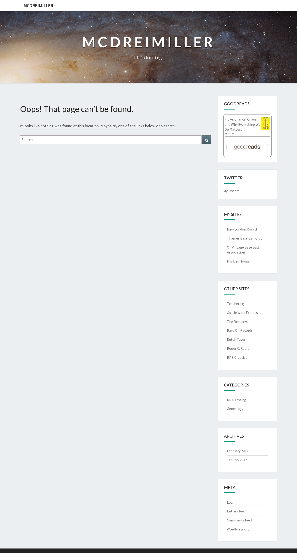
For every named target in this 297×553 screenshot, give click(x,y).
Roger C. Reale (238, 348)
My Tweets (231, 191)
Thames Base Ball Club (244, 238)
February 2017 (237, 451)
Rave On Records (240, 330)
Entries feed (236, 511)
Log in (231, 502)
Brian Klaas (233, 133)
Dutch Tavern (237, 339)
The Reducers (237, 321)
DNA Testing (236, 400)
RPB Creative (237, 357)
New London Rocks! (242, 229)
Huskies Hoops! (239, 261)
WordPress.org (238, 529)
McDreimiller (38, 5)
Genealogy (235, 408)
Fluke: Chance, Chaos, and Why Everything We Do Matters (242, 124)
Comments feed (239, 520)
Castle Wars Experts (242, 312)
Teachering (235, 303)
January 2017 (237, 460)
